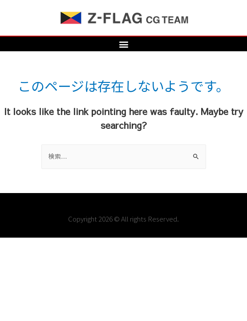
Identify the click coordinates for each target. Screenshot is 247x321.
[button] (123, 44)
